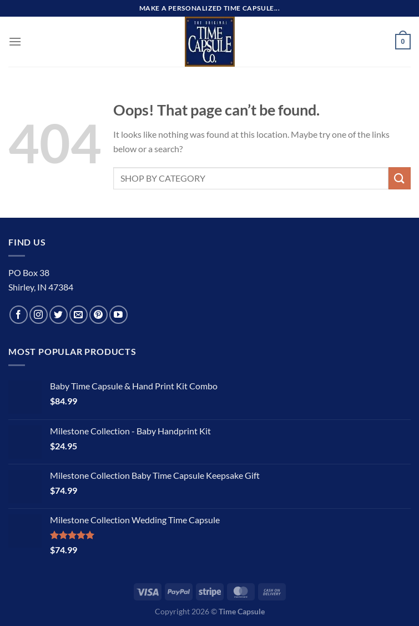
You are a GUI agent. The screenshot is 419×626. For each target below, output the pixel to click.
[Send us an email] (78, 315)
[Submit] (399, 178)
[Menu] (15, 41)
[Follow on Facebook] (18, 315)
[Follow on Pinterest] (98, 315)
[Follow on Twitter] (58, 315)
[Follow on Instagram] (38, 315)
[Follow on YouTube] (118, 315)
